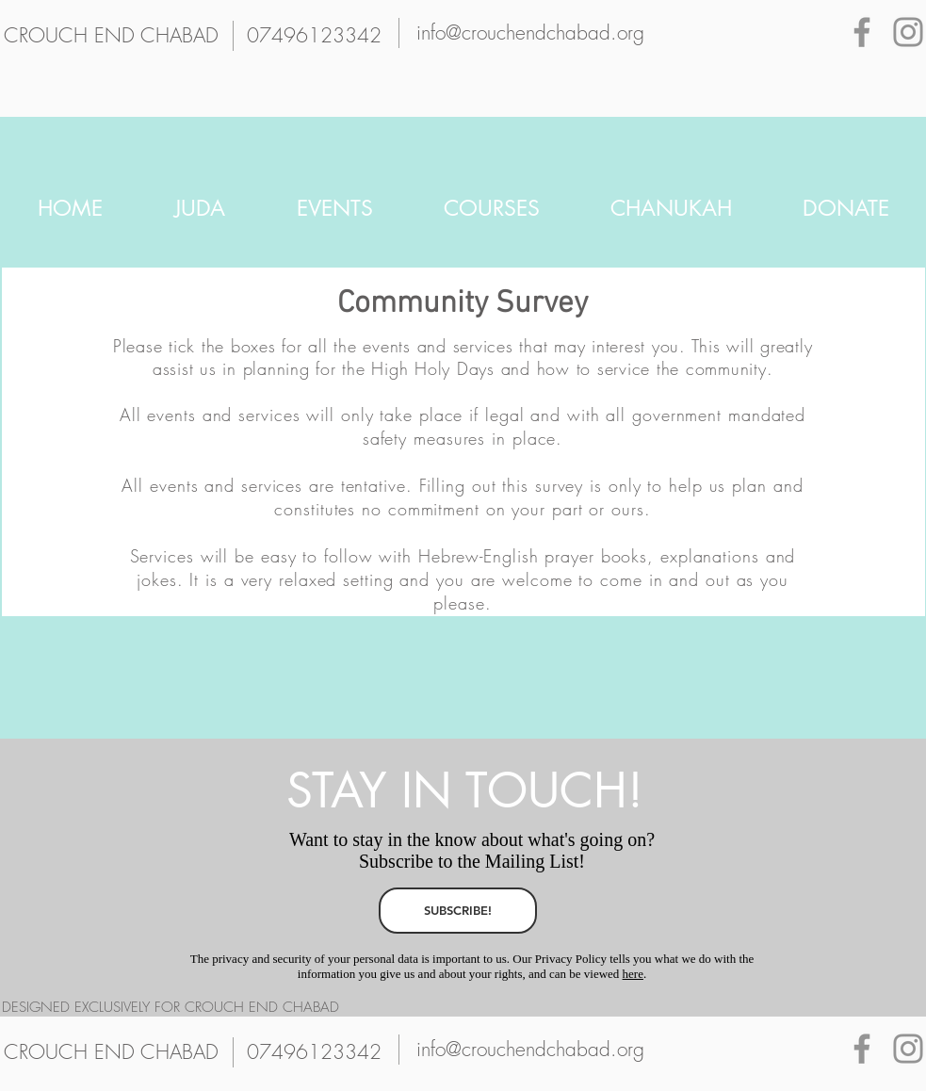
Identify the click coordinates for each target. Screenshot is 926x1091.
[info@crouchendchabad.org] (530, 33)
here (633, 974)
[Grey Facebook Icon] (862, 32)
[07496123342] (314, 36)
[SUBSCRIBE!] (458, 910)
